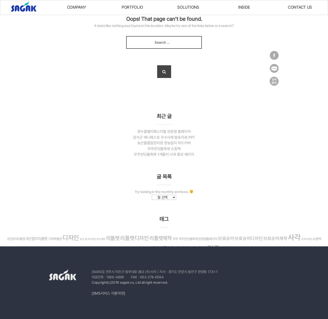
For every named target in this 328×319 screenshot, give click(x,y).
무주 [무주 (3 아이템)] (175, 239)
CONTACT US (300, 7)
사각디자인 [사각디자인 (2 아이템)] (306, 239)
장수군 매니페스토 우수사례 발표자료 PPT (164, 137)
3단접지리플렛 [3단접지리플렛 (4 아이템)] (36, 238)
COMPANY (76, 7)
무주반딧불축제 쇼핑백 (164, 149)
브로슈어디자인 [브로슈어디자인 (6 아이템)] (249, 238)
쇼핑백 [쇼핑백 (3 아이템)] (317, 239)
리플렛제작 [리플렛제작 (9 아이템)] (160, 238)
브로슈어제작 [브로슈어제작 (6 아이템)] (275, 238)
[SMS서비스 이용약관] (108, 293)
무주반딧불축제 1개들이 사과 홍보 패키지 (164, 154)
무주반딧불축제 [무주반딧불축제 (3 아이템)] (188, 239)
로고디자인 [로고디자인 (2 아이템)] (90, 239)
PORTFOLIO (132, 7)
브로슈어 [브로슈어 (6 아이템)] (226, 238)
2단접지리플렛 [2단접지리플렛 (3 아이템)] (16, 239)
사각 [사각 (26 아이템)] (294, 237)
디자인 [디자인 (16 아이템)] (70, 238)
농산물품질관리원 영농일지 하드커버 (164, 143)
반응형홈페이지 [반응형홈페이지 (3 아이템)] (207, 239)
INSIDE (244, 7)
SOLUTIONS (188, 7)
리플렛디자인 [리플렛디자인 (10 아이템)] (134, 238)
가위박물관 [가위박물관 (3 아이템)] (55, 239)
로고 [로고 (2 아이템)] (82, 239)
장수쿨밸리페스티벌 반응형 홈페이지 (164, 131)
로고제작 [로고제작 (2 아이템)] (100, 239)
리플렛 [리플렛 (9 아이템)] (113, 238)
